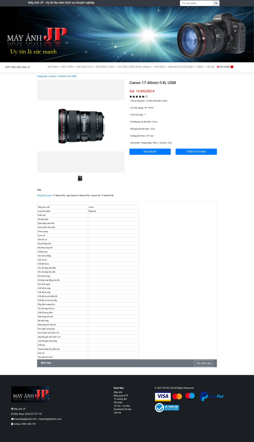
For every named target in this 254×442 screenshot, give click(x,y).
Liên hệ (210, 67)
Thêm (200, 67)
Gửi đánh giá (203, 363)
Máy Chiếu (68, 67)
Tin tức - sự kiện (122, 406)
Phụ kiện (160, 67)
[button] (43, 130)
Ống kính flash (106, 67)
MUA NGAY (150, 151)
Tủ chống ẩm (120, 399)
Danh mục (119, 388)
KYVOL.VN (168, 388)
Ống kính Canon (44, 195)
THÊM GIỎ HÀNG (196, 151)
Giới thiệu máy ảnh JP (17, 67)
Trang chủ (42, 76)
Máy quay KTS (85, 67)
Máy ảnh (54, 67)
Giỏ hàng (225, 67)
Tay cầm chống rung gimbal (135, 67)
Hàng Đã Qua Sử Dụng (181, 67)
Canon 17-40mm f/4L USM (62, 76)
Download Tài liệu (123, 409)
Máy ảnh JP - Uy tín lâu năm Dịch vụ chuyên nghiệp (61, 2)
